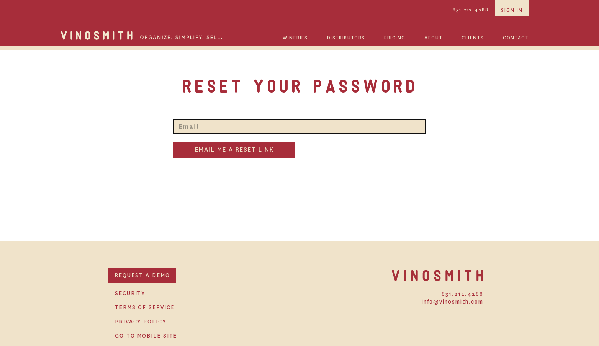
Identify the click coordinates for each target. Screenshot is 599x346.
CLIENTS (473, 38)
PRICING (395, 38)
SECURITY (130, 293)
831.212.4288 (470, 10)
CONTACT (516, 38)
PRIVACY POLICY (140, 321)
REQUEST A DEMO (142, 275)
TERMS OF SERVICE (144, 307)
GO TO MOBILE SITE (146, 335)
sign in (512, 10)
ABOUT (433, 38)
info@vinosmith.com (452, 301)
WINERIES (295, 38)
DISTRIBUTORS (346, 38)
